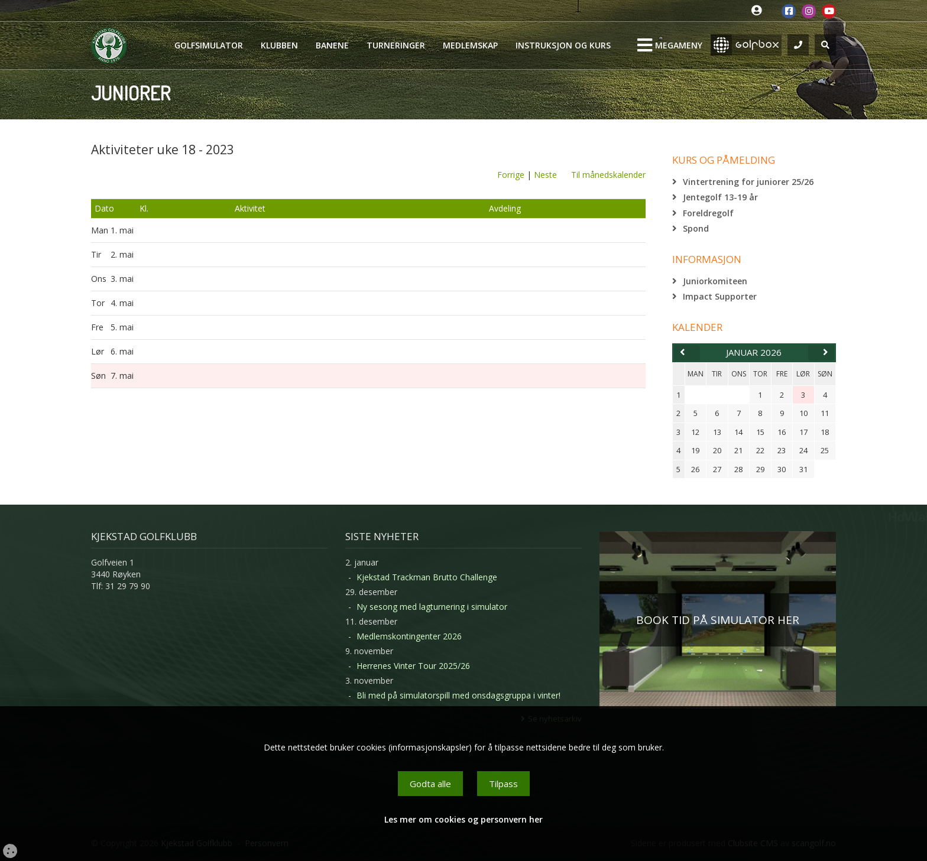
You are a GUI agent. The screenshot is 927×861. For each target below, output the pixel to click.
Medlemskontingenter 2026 (409, 636)
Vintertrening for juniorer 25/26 (748, 181)
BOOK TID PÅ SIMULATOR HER (717, 620)
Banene (332, 45)
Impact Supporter (720, 296)
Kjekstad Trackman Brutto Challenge (426, 577)
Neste (545, 174)
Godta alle (430, 783)
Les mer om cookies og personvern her (463, 819)
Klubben (279, 45)
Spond (696, 228)
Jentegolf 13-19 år (720, 197)
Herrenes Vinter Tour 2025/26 (413, 665)
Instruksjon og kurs (563, 45)
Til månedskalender (608, 174)
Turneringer (396, 45)
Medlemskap (470, 45)
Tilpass (503, 783)
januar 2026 (754, 352)
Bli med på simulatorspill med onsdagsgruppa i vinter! (458, 695)
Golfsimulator (208, 45)
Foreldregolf (708, 213)
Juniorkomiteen (715, 281)
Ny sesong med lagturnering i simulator (431, 606)
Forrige (510, 174)
